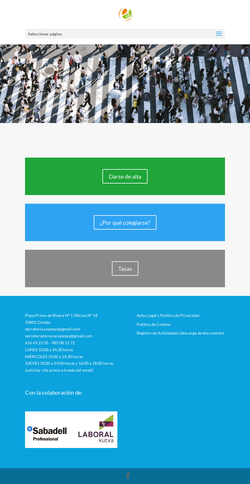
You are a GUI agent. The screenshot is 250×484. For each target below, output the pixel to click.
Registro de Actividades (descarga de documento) (180, 332)
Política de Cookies (154, 324)
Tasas (125, 268)
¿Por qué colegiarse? (125, 222)
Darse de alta (125, 176)
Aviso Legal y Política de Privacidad (168, 315)
